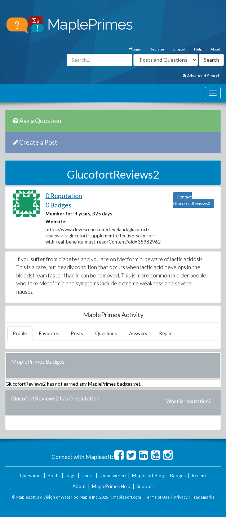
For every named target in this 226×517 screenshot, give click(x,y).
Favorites (49, 333)
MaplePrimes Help (111, 486)
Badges (178, 475)
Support (179, 49)
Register (157, 49)
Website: (55, 221)
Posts (77, 333)
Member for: (59, 213)
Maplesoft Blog (148, 475)
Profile (20, 333)
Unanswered (112, 475)
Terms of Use (157, 497)
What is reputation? (188, 401)
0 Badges (58, 205)
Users (87, 475)
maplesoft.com (127, 497)
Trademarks (203, 497)
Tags (70, 475)
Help (198, 49)
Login (135, 49)
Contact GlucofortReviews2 (192, 200)
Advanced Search (202, 75)
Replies (166, 333)
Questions (106, 333)
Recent (199, 475)
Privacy (181, 497)
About (216, 49)
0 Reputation (63, 196)
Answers (138, 333)
